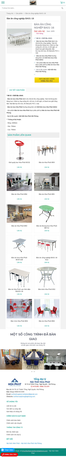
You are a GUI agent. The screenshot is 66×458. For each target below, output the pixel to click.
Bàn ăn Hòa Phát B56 (19, 194)
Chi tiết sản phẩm (17, 90)
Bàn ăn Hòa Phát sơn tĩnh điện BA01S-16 (19, 290)
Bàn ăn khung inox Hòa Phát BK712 (46, 227)
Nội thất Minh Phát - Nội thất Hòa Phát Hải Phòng (24, 443)
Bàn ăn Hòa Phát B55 (47, 194)
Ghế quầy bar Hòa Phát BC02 (19, 162)
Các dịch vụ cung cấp (13, 409)
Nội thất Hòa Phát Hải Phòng (28, 116)
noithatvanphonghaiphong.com (24, 396)
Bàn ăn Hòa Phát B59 (47, 162)
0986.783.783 (10, 454)
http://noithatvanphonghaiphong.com (35, 451)
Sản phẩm (19, 13)
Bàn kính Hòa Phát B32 (46, 289)
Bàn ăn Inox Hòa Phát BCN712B (19, 259)
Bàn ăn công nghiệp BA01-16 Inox (46, 259)
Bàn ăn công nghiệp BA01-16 (35, 13)
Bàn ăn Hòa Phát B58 (47, 321)
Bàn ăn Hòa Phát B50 (19, 226)
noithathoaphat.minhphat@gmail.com (24, 394)
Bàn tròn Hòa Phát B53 (19, 321)
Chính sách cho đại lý (13, 435)
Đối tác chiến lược (12, 432)
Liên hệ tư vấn (11, 406)
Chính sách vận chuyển (14, 423)
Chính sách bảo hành (13, 420)
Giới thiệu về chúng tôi (14, 412)
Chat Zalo (9, 450)
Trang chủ (9, 13)
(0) (64, 2)
